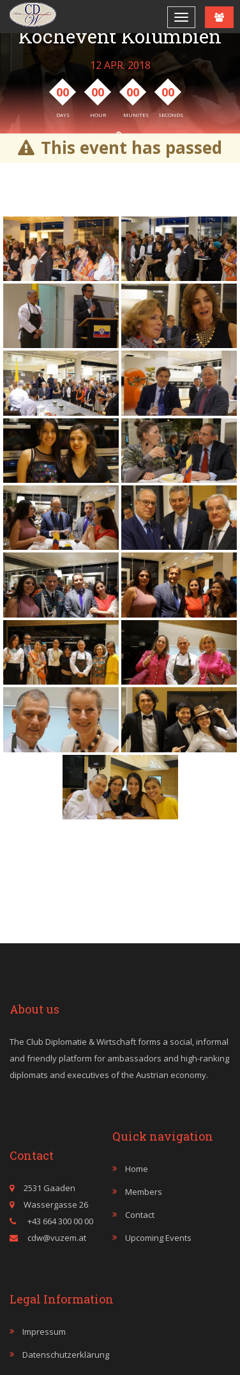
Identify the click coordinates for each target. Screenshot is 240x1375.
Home (136, 1168)
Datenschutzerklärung (65, 1354)
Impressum (44, 1331)
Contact (139, 1214)
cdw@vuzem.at (56, 1237)
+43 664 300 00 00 (59, 1221)
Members (143, 1191)
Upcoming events (158, 1237)
